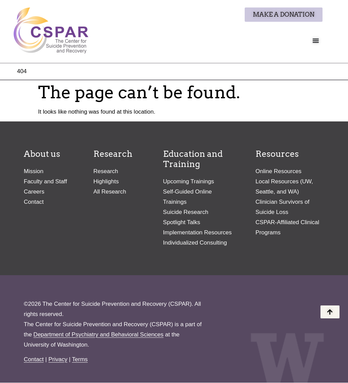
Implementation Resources (197, 233)
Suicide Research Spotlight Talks (185, 217)
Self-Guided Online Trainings (187, 197)
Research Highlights (106, 176)
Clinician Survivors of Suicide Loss (283, 207)
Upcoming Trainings (188, 182)
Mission (34, 171)
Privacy (57, 359)
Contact (34, 202)
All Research (109, 192)
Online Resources (278, 171)
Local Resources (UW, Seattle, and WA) (284, 187)
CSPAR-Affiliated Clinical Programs (287, 227)
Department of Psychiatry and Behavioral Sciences (98, 335)
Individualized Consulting (195, 243)
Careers (34, 192)
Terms (80, 359)
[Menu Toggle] (315, 40)
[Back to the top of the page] (330, 311)
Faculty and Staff (45, 182)
